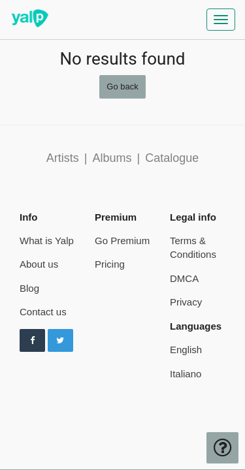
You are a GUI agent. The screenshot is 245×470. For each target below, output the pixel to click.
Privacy (186, 301)
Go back (122, 86)
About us (39, 264)
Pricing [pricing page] (110, 264)
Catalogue (172, 157)
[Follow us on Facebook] (32, 340)
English (186, 349)
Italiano (185, 373)
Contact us (43, 311)
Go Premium (122, 240)
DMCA (184, 278)
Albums (111, 157)
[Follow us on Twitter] (60, 340)
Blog (29, 288)
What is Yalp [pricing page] (47, 240)
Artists (62, 157)
